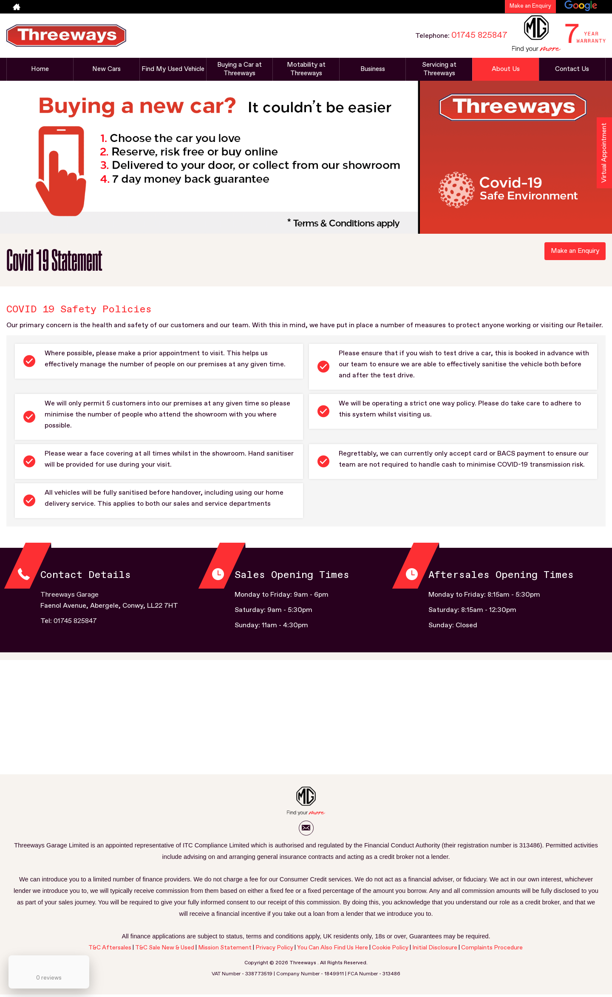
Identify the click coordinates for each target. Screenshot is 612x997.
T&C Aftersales (109, 950)
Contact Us (572, 69)
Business (372, 69)
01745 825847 (479, 35)
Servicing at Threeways (439, 69)
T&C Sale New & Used (164, 950)
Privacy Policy (274, 950)
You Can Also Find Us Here (332, 950)
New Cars (106, 69)
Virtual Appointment (604, 155)
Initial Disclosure (435, 950)
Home (40, 69)
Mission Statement (225, 950)
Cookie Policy (390, 950)
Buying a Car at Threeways (239, 69)
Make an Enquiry (530, 6)
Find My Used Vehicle (172, 69)
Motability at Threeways (306, 69)
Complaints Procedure (492, 950)
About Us (505, 69)
